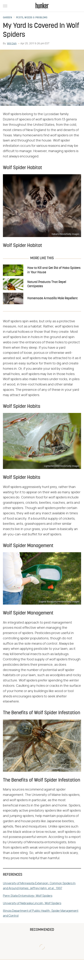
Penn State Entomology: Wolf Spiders (27, 895)
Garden (7, 17)
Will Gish (12, 43)
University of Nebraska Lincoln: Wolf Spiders (32, 903)
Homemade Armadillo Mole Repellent (52, 298)
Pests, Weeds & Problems (31, 17)
